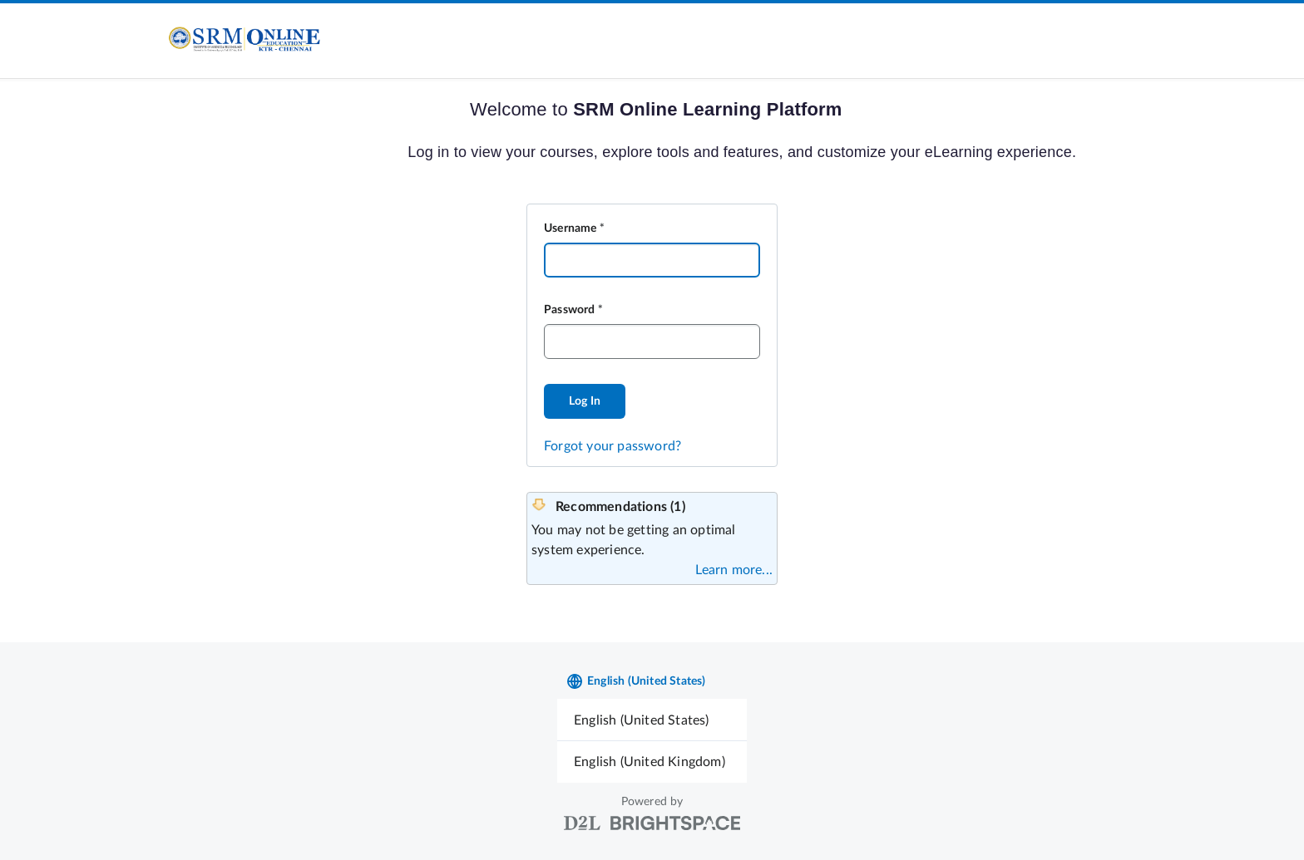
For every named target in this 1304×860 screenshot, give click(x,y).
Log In (584, 401)
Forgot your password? (612, 446)
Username (570, 228)
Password (569, 310)
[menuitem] (652, 720)
